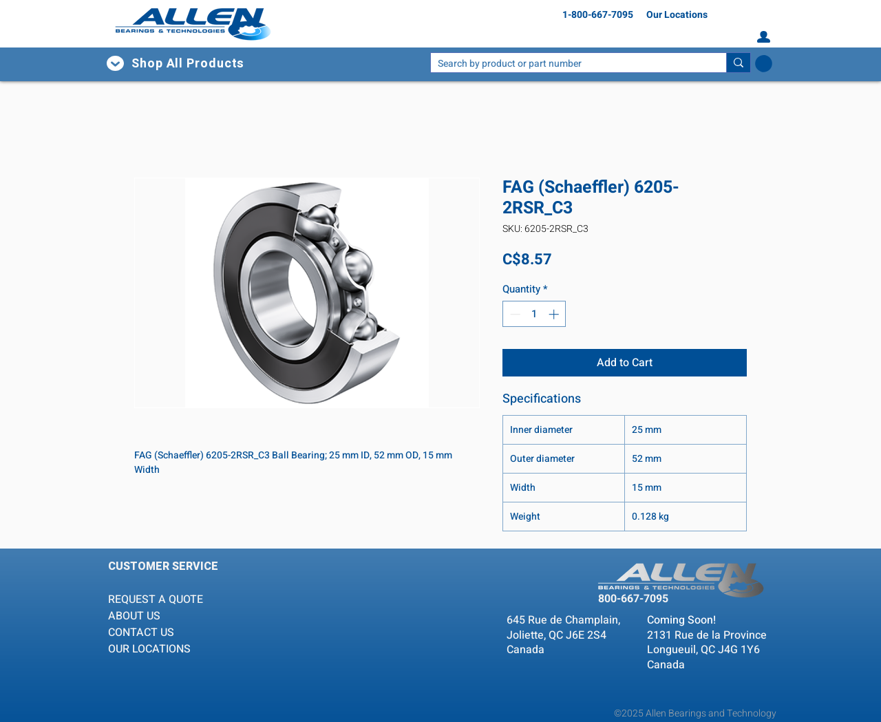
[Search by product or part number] (567, 64)
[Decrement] (514, 314)
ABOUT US (134, 616)
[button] (201, 63)
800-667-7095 (633, 599)
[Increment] (555, 314)
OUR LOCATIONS (149, 649)
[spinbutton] (534, 314)
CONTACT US (141, 632)
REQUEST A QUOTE (157, 599)
